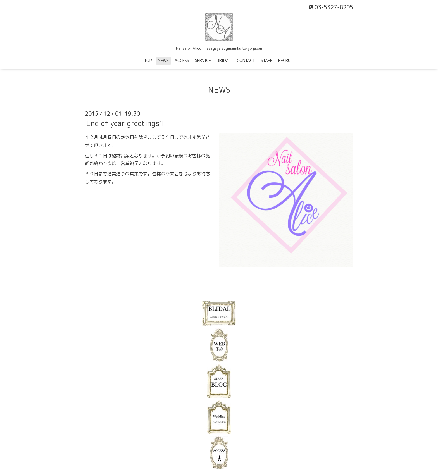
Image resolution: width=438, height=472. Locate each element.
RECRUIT (286, 60)
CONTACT (246, 60)
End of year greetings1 (125, 123)
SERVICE (203, 60)
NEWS (163, 60)
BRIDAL (224, 60)
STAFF (266, 60)
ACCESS (182, 60)
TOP (148, 60)
